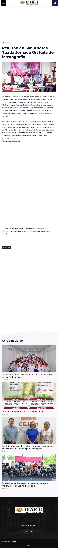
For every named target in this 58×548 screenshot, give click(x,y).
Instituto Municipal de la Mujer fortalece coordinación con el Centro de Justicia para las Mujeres (28, 447)
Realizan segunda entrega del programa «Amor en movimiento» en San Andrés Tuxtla (25, 484)
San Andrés (6, 43)
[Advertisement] (29, 21)
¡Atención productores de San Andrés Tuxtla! (23, 411)
